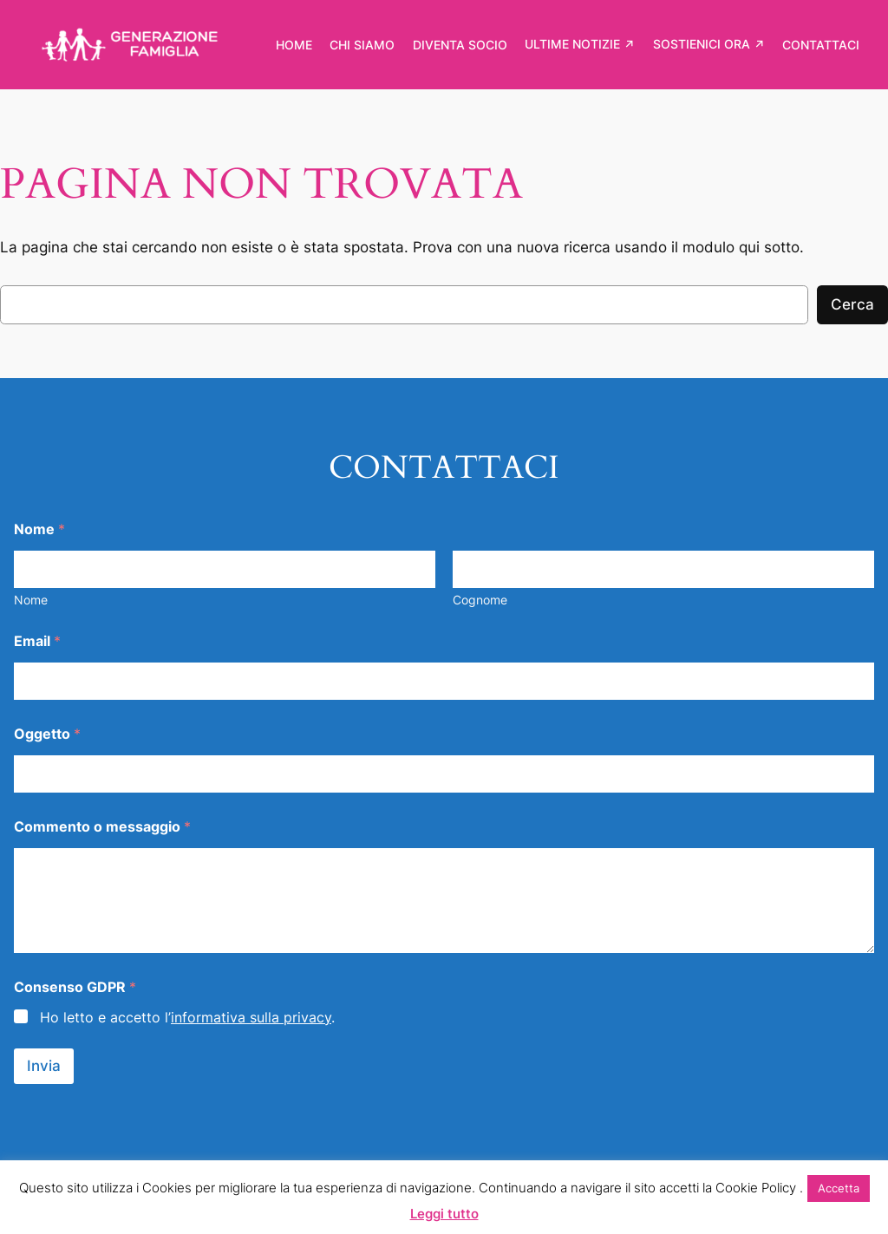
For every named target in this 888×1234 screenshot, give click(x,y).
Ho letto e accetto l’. (187, 1017)
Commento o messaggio (102, 827)
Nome (31, 599)
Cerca (852, 304)
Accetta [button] (838, 1188)
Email (37, 641)
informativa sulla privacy (251, 1017)
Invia (44, 1065)
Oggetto (47, 734)
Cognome (480, 599)
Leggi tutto (444, 1213)
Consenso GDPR (75, 987)
